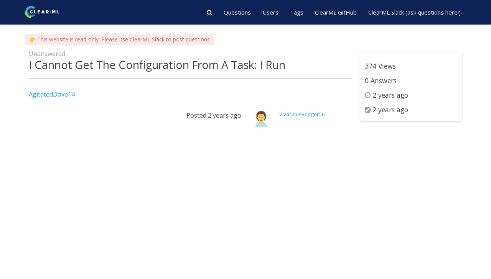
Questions (237, 12)
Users (270, 12)
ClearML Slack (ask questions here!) (414, 12)
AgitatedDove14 (52, 94)
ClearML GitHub (336, 12)
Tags (296, 12)
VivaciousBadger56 (302, 114)
